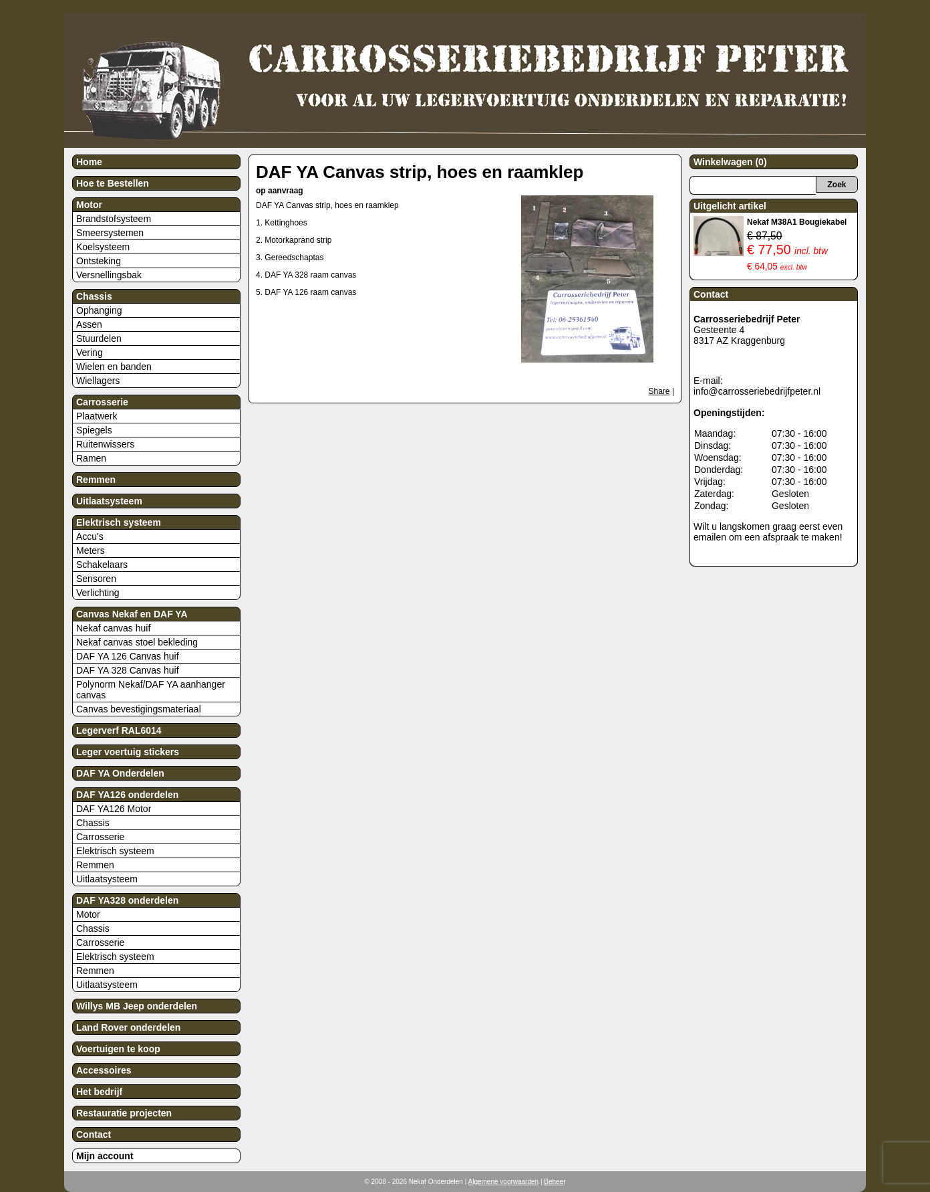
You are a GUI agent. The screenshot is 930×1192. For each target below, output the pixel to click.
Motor (89, 204)
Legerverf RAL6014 (119, 730)
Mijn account (105, 1156)
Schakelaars (102, 564)
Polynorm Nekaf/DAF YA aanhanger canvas (150, 689)
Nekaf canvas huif (113, 628)
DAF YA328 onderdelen (127, 900)
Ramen (91, 458)
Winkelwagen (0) (730, 162)
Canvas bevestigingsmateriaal (138, 709)
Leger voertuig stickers (127, 752)
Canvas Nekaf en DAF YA (132, 614)
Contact (93, 1134)
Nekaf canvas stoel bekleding (137, 642)
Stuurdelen (99, 338)
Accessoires (104, 1070)
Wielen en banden (114, 366)
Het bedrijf (99, 1091)
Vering (89, 352)
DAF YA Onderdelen (120, 773)
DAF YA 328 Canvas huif (127, 670)
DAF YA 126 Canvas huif (127, 656)
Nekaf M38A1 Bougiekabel (796, 222)
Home (89, 162)
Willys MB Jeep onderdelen (136, 1006)
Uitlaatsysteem (109, 501)
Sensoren (96, 578)
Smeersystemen (110, 232)
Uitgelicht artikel (729, 206)
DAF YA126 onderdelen (127, 794)
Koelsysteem (103, 246)
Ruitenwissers (105, 444)
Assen (89, 324)
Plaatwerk (96, 416)
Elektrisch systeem (118, 522)
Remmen (96, 479)
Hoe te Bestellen (112, 183)
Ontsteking (98, 261)
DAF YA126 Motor (113, 808)
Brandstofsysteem (113, 218)
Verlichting (98, 592)
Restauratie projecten (124, 1113)
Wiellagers (98, 380)
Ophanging (99, 310)
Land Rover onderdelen (128, 1027)
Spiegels (94, 430)
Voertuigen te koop (118, 1049)
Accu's (90, 536)
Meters (90, 550)
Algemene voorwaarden (503, 1181)
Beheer (554, 1181)
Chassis (94, 296)
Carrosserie (102, 402)
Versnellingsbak (109, 275)
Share (659, 391)
